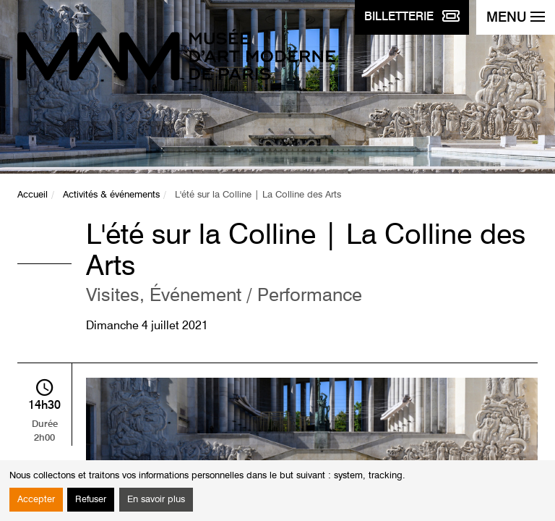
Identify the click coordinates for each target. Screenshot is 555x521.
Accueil (32, 195)
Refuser (90, 499)
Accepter (36, 499)
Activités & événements (111, 195)
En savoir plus (156, 499)
